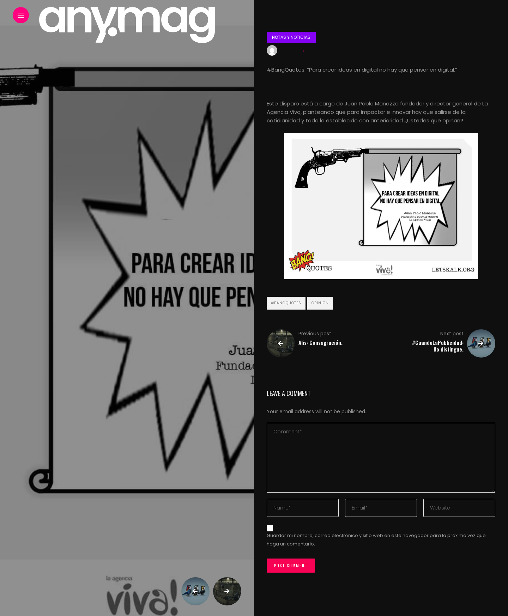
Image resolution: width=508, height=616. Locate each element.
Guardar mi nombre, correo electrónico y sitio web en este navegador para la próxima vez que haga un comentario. (376, 540)
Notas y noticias (291, 37)
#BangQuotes (286, 303)
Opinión (320, 303)
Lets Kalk (290, 51)
